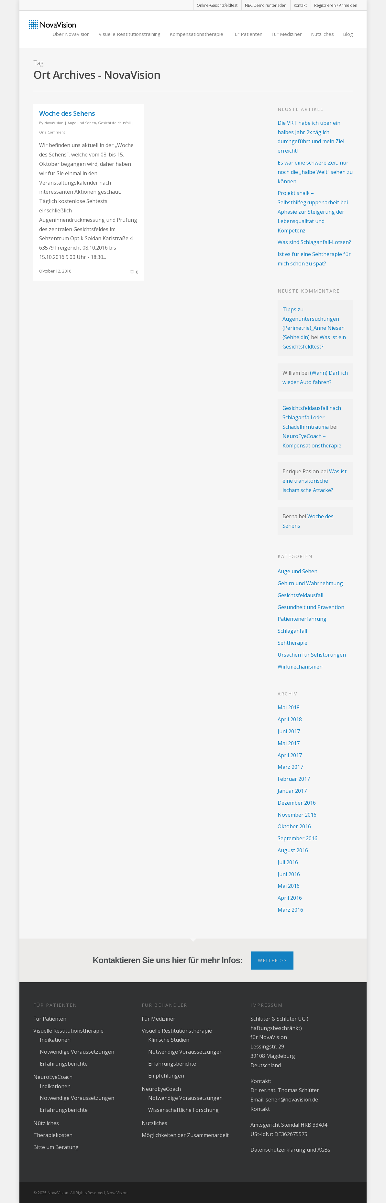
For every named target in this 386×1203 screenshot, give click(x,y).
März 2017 (290, 766)
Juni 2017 (289, 731)
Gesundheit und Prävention (311, 607)
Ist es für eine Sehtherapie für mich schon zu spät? (314, 259)
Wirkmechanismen (300, 666)
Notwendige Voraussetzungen (77, 1051)
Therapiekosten (52, 1135)
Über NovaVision (71, 34)
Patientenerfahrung (302, 618)
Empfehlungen (166, 1075)
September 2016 (297, 838)
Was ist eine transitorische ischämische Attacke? (314, 481)
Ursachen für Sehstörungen (312, 654)
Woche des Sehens (67, 113)
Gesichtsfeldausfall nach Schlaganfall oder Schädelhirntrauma (311, 417)
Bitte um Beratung (56, 1147)
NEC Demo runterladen (265, 5)
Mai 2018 (289, 707)
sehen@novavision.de (292, 1099)
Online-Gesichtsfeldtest (217, 5)
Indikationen (55, 1039)
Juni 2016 (289, 874)
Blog (348, 34)
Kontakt (300, 5)
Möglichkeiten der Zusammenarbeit (185, 1135)
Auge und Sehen (82, 122)
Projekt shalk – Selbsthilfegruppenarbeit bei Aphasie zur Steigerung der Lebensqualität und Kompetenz (313, 211)
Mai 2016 (289, 885)
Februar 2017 (294, 778)
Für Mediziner (286, 34)
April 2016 (290, 897)
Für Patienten (247, 34)
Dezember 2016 (297, 802)
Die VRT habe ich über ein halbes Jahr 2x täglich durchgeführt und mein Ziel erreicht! (311, 136)
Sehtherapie (292, 642)
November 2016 (297, 814)
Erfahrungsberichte (64, 1063)
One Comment (52, 132)
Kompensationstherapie (196, 34)
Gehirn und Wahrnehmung (310, 583)
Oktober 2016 (294, 826)
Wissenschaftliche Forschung (183, 1109)
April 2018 (290, 719)
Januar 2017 (292, 790)
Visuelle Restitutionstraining (129, 34)
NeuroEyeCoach (52, 1076)
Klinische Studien (168, 1039)
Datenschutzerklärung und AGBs (290, 1149)
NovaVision (53, 122)
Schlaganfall (292, 630)
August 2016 (293, 850)
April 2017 (290, 755)
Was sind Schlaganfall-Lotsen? (314, 242)
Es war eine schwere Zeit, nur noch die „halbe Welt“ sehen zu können (315, 172)
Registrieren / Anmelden (335, 5)
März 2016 (290, 909)
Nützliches (322, 34)
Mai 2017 (289, 743)
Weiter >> (272, 960)
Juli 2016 (288, 862)
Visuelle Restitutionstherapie (68, 1030)
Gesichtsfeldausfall (114, 122)
